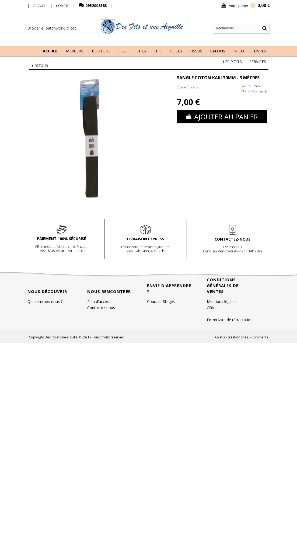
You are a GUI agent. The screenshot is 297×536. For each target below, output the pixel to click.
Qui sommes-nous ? (44, 301)
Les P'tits (232, 61)
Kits (157, 50)
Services (257, 61)
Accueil (50, 50)
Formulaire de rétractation (230, 319)
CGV (210, 307)
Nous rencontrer (109, 291)
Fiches (139, 50)
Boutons (101, 50)
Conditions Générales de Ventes (223, 285)
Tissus (196, 50)
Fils (122, 50)
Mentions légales (221, 301)
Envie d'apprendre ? (169, 288)
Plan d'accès (98, 301)
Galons (217, 50)
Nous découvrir (47, 291)
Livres (260, 50)
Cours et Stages (161, 301)
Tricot (239, 50)
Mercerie (75, 50)
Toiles (175, 50)
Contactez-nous (101, 307)
